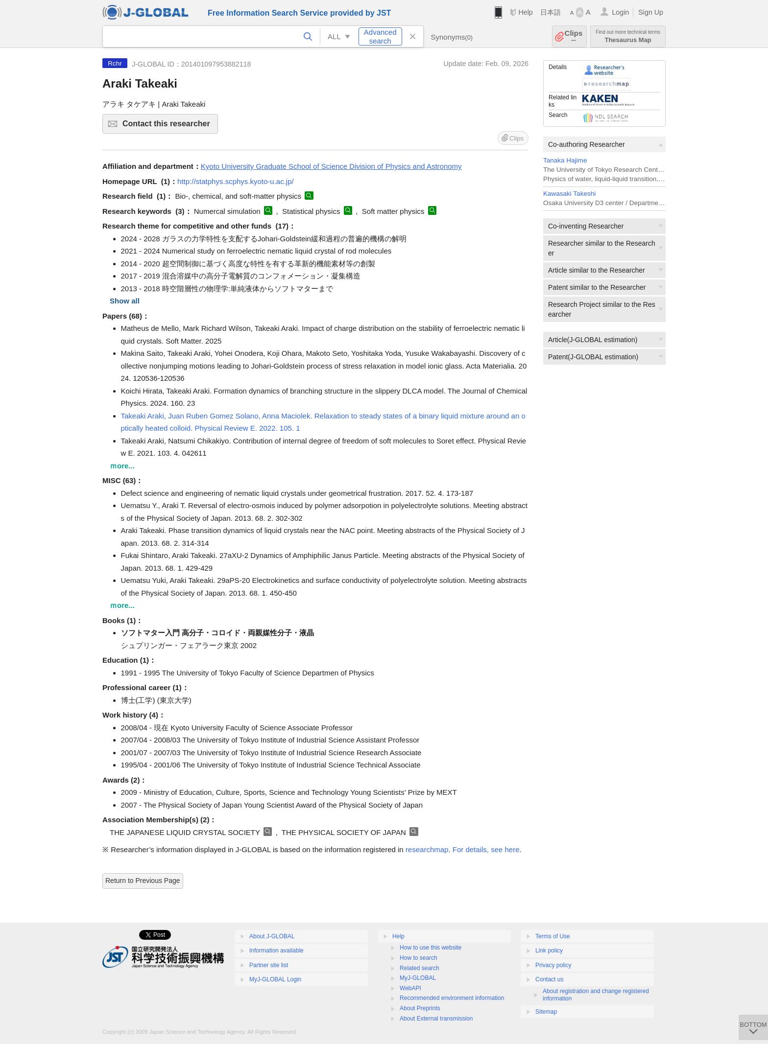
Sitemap (546, 1011)
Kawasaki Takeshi (569, 193)
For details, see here (486, 849)
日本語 (550, 12)
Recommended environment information (452, 998)
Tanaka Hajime (565, 160)
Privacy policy (553, 965)
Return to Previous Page (142, 880)
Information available (276, 950)
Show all (125, 301)
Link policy (549, 950)
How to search (418, 957)
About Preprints (420, 1008)
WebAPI (410, 988)
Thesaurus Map (628, 36)
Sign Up (650, 12)
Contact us (549, 979)
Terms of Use (552, 936)
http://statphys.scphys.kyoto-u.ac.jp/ (235, 181)
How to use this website (430, 947)
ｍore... (122, 466)
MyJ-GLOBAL (418, 977)
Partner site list (268, 965)
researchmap (427, 849)
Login (620, 12)
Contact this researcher (169, 126)
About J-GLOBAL (272, 936)
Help (525, 12)
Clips (574, 36)
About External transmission (436, 1018)
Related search (419, 968)
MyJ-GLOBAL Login (275, 979)
